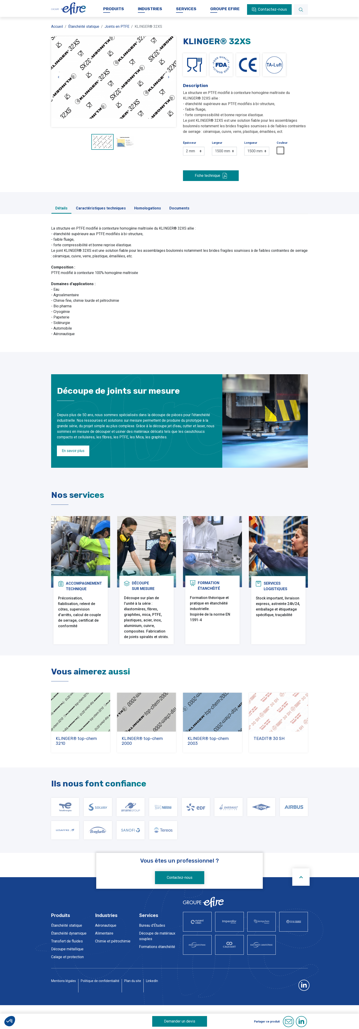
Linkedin (301, 1021)
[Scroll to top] (301, 890)
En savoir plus (73, 455)
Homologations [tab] (147, 213)
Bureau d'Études (152, 938)
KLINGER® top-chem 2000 (142, 754)
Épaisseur (189, 147)
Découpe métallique (67, 962)
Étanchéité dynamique (69, 946)
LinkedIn (152, 1010)
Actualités (140, 4)
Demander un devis (179, 1021)
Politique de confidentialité (100, 1010)
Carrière (163, 4)
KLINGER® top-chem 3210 (76, 754)
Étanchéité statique (66, 938)
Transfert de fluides (67, 954)
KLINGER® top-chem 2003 (208, 754)
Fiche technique (211, 180)
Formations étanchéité (157, 959)
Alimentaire (104, 946)
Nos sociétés (112, 4)
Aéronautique (105, 938)
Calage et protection (67, 970)
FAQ (216, 4)
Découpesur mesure (143, 578)
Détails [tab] (61, 213)
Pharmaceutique (108, 978)
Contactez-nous (179, 890)
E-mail (288, 1021)
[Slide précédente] (58, 82)
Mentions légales (63, 1010)
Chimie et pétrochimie (112, 954)
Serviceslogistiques (275, 578)
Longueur (250, 147)
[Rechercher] (301, 14)
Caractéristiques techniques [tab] (101, 213)
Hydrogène (104, 962)
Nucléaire (102, 970)
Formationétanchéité (209, 578)
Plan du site (132, 1010)
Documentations (191, 4)
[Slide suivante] (169, 82)
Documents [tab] (179, 213)
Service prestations (155, 967)
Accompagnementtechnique (84, 578)
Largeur (217, 147)
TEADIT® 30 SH (269, 751)
